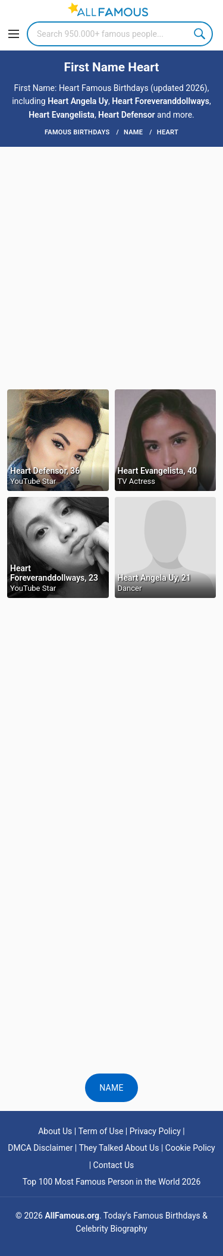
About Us (55, 1131)
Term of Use (101, 1131)
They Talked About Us (119, 1148)
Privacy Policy (155, 1131)
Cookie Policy (190, 1148)
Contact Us (113, 1165)
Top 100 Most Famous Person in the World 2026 (112, 1181)
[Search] (120, 33)
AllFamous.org (72, 1215)
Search (200, 33)
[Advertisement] (111, 267)
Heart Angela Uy (78, 101)
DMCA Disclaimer (40, 1148)
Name (111, 1088)
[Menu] (13, 34)
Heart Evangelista (62, 114)
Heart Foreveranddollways (160, 101)
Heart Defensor (126, 114)
